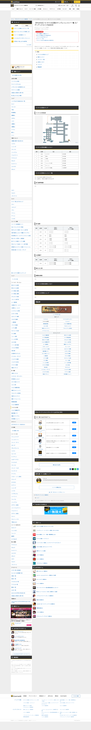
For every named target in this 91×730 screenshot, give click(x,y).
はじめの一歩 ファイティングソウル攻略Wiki (68, 715)
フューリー (13, 533)
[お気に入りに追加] (62, 5)
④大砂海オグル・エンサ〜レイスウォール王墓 (20, 235)
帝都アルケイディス (45, 328)
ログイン (77, 1)
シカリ (12, 121)
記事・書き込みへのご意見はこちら (56, 492)
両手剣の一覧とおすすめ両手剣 (20, 41)
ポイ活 (57, 2)
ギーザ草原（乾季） (15, 290)
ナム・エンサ (67, 346)
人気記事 (16, 25)
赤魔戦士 (13, 126)
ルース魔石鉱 (45, 344)
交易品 (78, 9)
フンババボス (14, 530)
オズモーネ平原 (68, 351)
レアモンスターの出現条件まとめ (18, 87)
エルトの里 (46, 326)
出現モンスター (41, 62)
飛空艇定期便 (45, 323)
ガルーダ (13, 445)
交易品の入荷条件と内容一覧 (17, 92)
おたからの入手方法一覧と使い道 (18, 593)
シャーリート (14, 496)
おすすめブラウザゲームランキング (22, 654)
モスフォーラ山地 (67, 358)
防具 (74, 9)
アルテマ (13, 193)
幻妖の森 (45, 367)
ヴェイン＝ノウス (15, 519)
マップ (37, 497)
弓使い (12, 109)
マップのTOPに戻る (56, 310)
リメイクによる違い (15, 81)
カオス (12, 190)
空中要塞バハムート (67, 374)
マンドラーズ (14, 470)
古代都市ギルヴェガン (15, 353)
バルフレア (13, 207)
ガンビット (45, 9)
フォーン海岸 (67, 360)
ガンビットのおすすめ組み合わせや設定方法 (45, 40)
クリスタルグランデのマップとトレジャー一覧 (23, 38)
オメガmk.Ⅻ (14, 539)
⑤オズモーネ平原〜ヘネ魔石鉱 (17, 238)
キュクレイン (14, 163)
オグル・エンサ (46, 346)
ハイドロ (13, 490)
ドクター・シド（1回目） (16, 476)
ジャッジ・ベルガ (15, 468)
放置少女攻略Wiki (45, 715)
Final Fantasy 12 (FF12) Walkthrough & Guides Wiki (20, 602)
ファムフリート (14, 155)
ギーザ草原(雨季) (45, 337)
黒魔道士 (13, 115)
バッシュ (13, 212)
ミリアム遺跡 (45, 358)
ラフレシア (13, 479)
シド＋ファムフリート (15, 507)
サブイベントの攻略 (15, 89)
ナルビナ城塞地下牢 (45, 342)
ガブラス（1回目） (15, 505)
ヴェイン (13, 516)
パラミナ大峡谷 (68, 355)
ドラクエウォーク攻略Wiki (28, 707)
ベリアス (13, 143)
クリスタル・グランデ (45, 369)
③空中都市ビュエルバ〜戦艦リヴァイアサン (20, 232)
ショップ (40, 64)
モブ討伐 (59, 9)
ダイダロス (13, 482)
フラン (12, 210)
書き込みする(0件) (56, 464)
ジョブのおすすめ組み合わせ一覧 (18, 101)
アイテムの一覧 (14, 584)
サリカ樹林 (46, 360)
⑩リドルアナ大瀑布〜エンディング (18, 272)
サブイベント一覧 (40, 38)
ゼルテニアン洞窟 (67, 348)
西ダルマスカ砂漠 (45, 339)
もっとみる (29, 44)
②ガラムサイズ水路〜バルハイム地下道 (19, 229)
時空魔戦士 (13, 112)
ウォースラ (13, 453)
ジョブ (13, 9)
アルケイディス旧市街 (67, 328)
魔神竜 (12, 536)
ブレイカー (13, 106)
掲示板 (27, 25)
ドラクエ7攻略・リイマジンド (29, 702)
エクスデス (13, 166)
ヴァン (12, 204)
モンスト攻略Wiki (63, 705)
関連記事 (40, 67)
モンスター (65, 9)
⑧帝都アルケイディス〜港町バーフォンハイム (20, 247)
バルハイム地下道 (67, 342)
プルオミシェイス (67, 326)
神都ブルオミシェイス (15, 390)
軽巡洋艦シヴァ (46, 351)
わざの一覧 (13, 590)
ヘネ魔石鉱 (46, 355)
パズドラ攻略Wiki (45, 705)
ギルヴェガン (67, 367)
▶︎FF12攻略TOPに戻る (17, 75)
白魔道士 (13, 123)
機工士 (12, 132)
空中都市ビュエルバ (15, 379)
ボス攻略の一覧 (15, 430)
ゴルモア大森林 (68, 353)
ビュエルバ (68, 321)
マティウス (13, 149)
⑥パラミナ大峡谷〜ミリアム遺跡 (18, 241)
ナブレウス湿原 (68, 371)
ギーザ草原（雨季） (15, 293)
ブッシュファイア (15, 436)
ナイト (12, 135)
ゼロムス (13, 169)
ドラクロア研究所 (15, 347)
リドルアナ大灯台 (45, 371)
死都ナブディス (46, 374)
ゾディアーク (14, 195)
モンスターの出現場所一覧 (16, 573)
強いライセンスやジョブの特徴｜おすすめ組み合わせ (23, 31)
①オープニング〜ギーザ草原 (17, 227)
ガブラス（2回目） (15, 513)
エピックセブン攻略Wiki (64, 709)
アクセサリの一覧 (15, 581)
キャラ (26, 9)
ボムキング (13, 527)
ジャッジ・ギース (15, 442)
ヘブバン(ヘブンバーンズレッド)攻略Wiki (31, 715)
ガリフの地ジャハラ (45, 353)
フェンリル (13, 499)
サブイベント (52, 9)
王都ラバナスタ (14, 373)
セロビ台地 (13, 342)
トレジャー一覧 (41, 59)
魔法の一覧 (13, 587)
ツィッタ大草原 (46, 362)
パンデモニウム (14, 493)
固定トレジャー (41, 57)
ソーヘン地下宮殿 (67, 362)
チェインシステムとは (15, 84)
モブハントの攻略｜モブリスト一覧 (21, 28)
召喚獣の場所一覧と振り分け (17, 140)
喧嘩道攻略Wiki (26, 716)
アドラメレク (14, 158)
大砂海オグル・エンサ (15, 305)
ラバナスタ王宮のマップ (43, 54)
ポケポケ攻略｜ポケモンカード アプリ (67, 702)
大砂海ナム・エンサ (15, 308)
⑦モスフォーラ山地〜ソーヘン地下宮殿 (19, 244)
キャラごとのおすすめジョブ (42, 37)
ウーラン (13, 129)
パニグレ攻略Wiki (45, 716)
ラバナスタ (46, 319)
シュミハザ (13, 146)
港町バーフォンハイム (15, 398)
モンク (12, 104)
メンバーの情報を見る (56, 487)
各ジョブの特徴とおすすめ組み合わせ (44, 35)
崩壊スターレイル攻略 (27, 705)
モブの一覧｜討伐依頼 (15, 570)
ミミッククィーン (15, 439)
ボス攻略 (39, 9)
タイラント (13, 485)
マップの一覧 (15, 279)
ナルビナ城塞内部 (45, 335)
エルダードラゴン (15, 459)
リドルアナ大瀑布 (67, 369)
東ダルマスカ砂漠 (67, 335)
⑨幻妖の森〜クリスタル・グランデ (18, 249)
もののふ (13, 118)
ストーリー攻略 (32, 9)
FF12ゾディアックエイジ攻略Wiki (41, 495)
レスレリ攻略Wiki (26, 712)
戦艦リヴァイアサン (67, 344)
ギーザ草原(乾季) (67, 337)
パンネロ (13, 218)
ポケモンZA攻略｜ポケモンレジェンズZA (31, 699)
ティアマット (14, 456)
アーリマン (13, 473)
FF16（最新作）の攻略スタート (43, 33)
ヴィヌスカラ (14, 462)
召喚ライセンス (19, 9)
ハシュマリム (14, 152)
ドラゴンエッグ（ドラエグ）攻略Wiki (67, 716)
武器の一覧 (13, 575)
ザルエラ (13, 160)
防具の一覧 (13, 578)
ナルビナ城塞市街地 (67, 323)
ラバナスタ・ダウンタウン (16, 376)
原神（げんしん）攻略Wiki (28, 709)
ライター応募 (75, 696)
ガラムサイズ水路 (67, 339)
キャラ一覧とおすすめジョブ (17, 201)
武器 (70, 9)
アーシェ (13, 215)
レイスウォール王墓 (45, 348)
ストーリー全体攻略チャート (20, 34)
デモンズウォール (15, 448)
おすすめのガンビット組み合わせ (18, 424)
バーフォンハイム (45, 330)
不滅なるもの (14, 522)
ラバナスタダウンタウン (67, 319)
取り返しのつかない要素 (16, 95)
